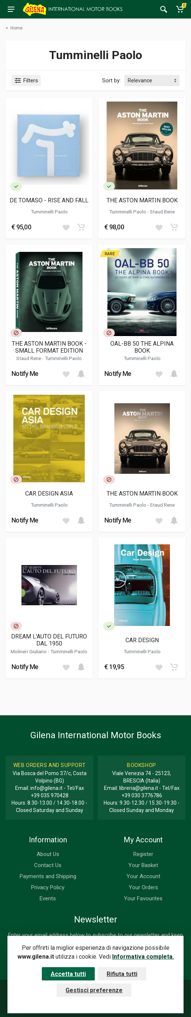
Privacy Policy (47, 887)
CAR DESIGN (142, 640)
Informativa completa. (143, 956)
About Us (48, 854)
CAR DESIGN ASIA (49, 493)
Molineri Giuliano (29, 651)
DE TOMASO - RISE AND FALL (49, 200)
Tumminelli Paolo (49, 212)
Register (143, 854)
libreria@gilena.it (138, 788)
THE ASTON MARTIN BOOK (142, 200)
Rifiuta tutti (122, 973)
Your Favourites (143, 898)
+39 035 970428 (49, 795)
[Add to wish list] (66, 227)
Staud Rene (162, 212)
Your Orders (143, 887)
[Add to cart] (81, 227)
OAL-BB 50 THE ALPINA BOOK (142, 347)
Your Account (143, 876)
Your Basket (143, 865)
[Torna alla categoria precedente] (14, 28)
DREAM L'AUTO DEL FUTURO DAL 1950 (49, 640)
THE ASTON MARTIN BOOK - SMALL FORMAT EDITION (49, 347)
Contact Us (47, 865)
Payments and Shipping (48, 876)
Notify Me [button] (24, 373)
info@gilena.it (46, 788)
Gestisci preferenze (94, 990)
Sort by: (111, 80)
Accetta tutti (68, 973)
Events (48, 898)
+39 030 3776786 (141, 795)
